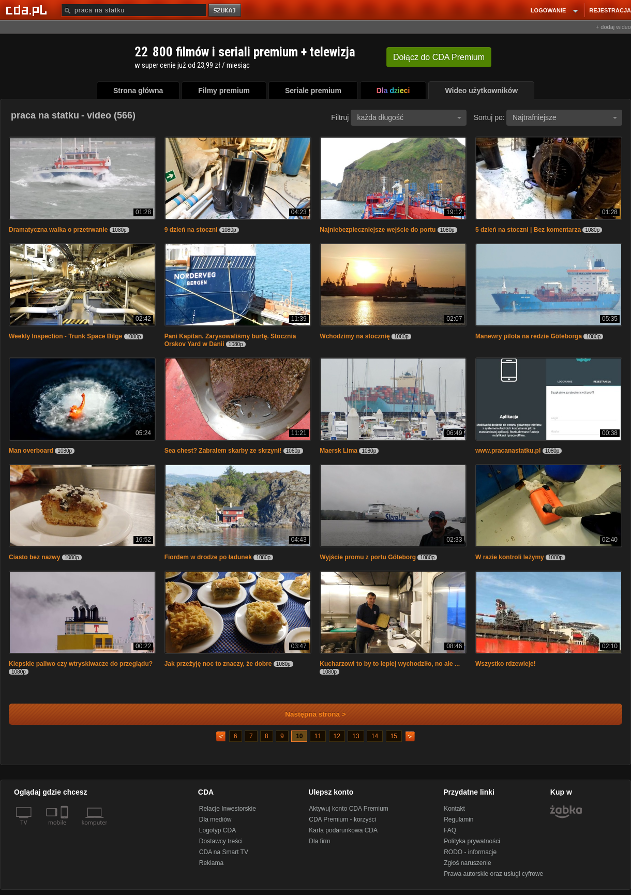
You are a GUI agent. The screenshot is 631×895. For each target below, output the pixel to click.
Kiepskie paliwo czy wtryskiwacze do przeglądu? (81, 663)
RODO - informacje (470, 852)
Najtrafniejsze (565, 117)
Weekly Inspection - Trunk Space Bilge (65, 336)
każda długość (409, 117)
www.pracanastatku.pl (507, 450)
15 (393, 736)
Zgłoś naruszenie (467, 863)
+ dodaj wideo (613, 27)
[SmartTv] (65, 828)
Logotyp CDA (217, 830)
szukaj (225, 11)
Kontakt (454, 808)
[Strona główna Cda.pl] (28, 10)
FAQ (450, 830)
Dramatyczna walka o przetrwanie (58, 229)
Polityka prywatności (472, 841)
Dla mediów (215, 819)
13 (355, 736)
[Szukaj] (134, 10)
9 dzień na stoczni (191, 229)
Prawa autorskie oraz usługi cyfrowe (493, 873)
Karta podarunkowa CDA (343, 830)
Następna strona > (308, 714)
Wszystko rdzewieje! (505, 663)
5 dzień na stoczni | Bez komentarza (528, 229)
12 (337, 736)
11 (317, 736)
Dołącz (439, 57)
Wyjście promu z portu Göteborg (368, 557)
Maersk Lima (338, 450)
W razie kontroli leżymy (509, 557)
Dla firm (319, 841)
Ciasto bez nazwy (34, 557)
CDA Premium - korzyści (342, 819)
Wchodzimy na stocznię (354, 336)
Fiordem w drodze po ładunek (208, 557)
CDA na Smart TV (223, 852)
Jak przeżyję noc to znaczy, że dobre (218, 663)
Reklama (211, 863)
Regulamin (458, 819)
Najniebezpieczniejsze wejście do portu (377, 229)
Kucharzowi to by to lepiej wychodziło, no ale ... (390, 663)
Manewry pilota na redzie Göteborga (528, 336)
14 (374, 736)
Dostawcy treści (221, 841)
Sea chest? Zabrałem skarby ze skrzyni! (223, 450)
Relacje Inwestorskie (227, 808)
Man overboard (31, 450)
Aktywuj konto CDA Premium (348, 808)
